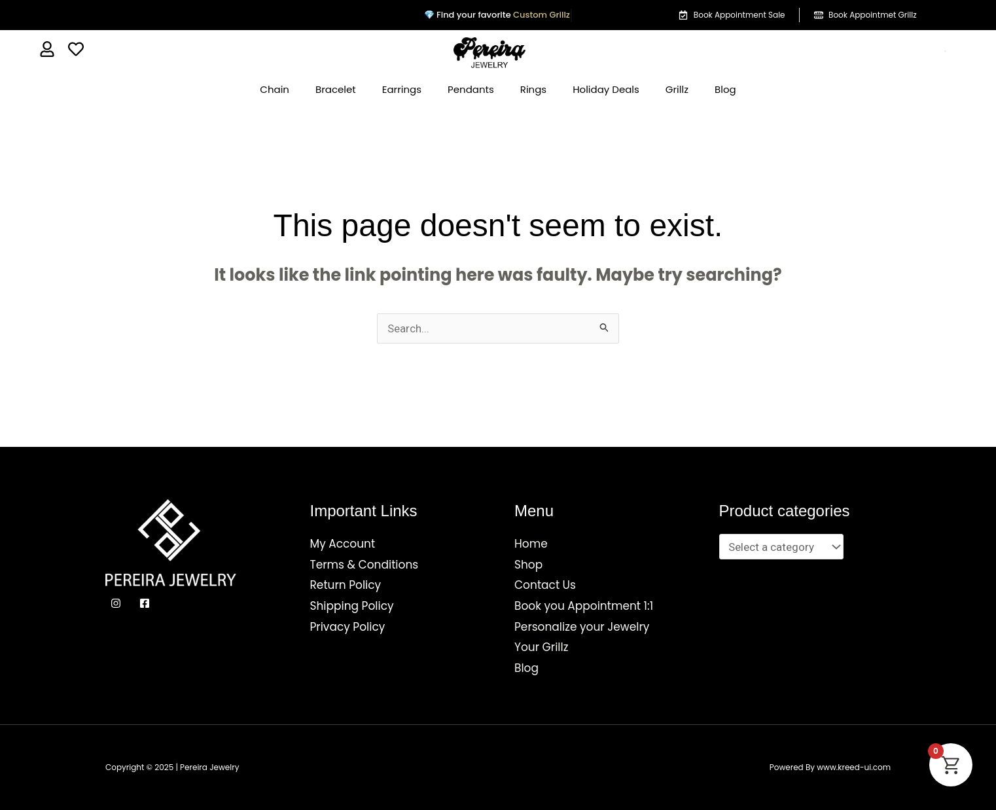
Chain (274, 89)
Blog (725, 89)
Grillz (677, 89)
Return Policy (346, 585)
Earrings (401, 89)
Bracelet (335, 89)
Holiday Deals (606, 89)
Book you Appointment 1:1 (583, 606)
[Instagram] (115, 603)
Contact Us (545, 585)
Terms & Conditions (364, 564)
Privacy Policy (347, 627)
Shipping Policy (352, 606)
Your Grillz (541, 647)
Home (531, 544)
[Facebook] (144, 603)
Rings (533, 89)
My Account (343, 544)
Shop (528, 564)
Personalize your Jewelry (581, 627)
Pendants (471, 89)
